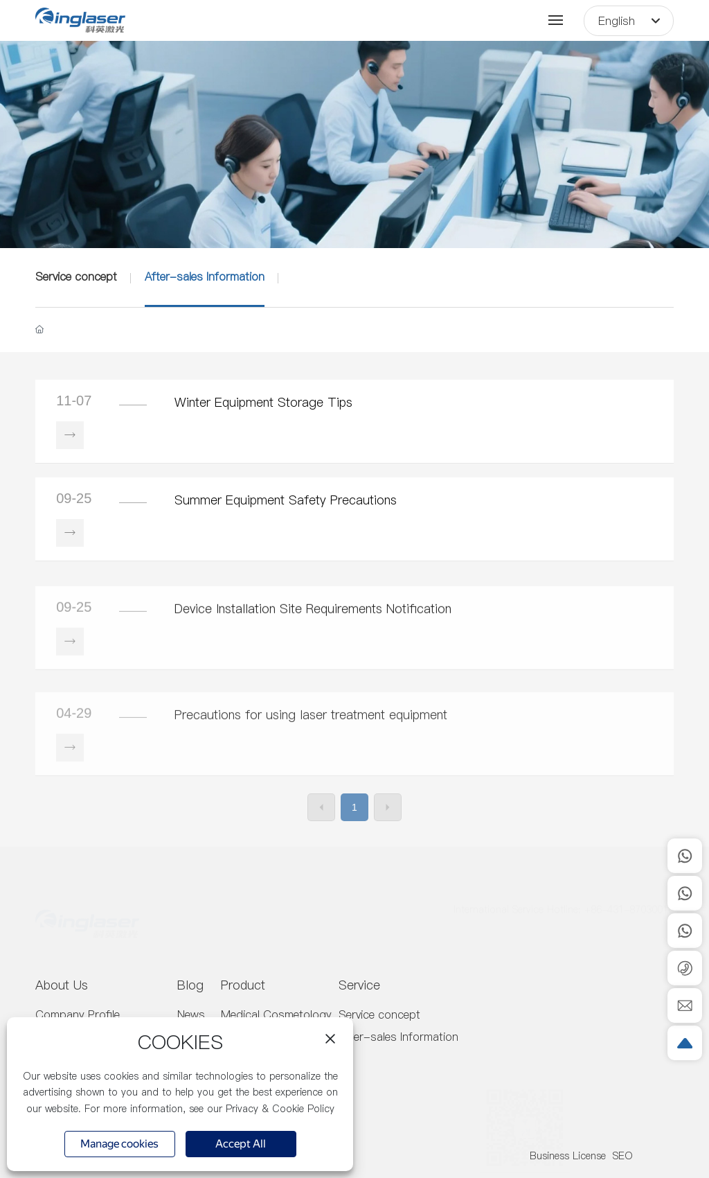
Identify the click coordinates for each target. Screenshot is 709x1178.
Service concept (76, 276)
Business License (568, 1156)
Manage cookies (119, 1143)
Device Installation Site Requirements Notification (312, 647)
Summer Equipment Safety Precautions (285, 500)
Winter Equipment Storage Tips (263, 402)
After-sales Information (204, 276)
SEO (623, 1156)
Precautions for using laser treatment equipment (310, 766)
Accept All (240, 1145)
